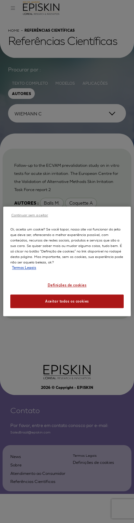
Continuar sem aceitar (29, 214)
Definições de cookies (67, 284)
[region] (66, 261)
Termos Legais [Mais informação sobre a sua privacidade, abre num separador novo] (24, 267)
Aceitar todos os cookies (67, 301)
